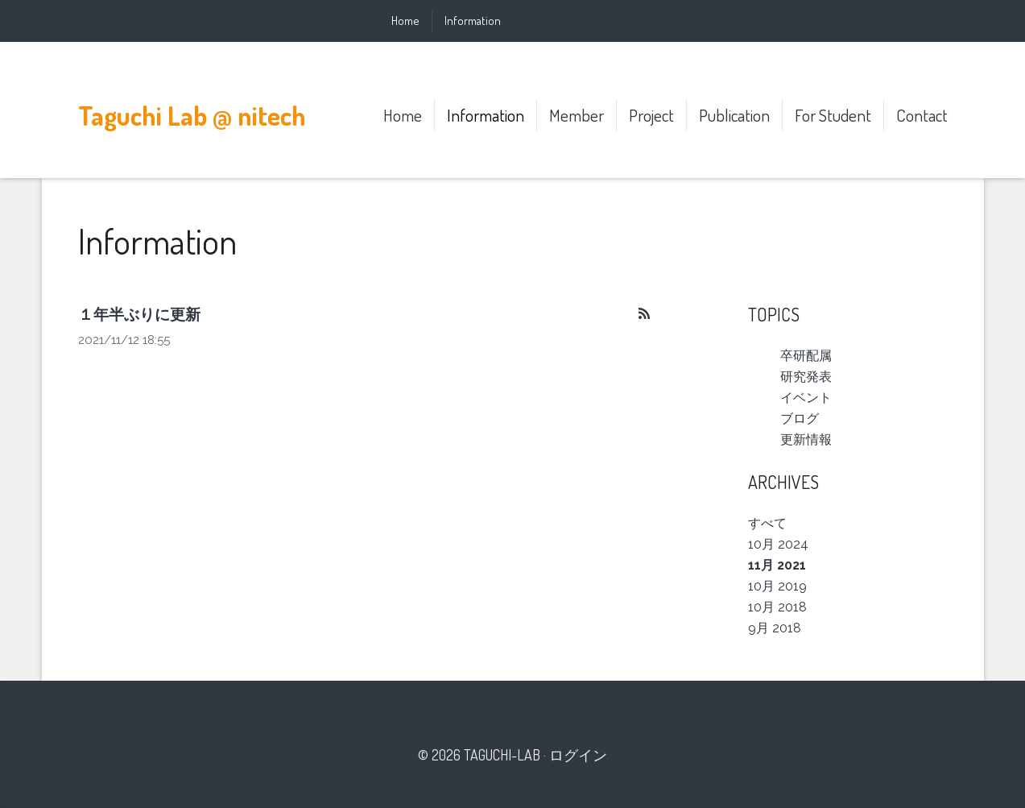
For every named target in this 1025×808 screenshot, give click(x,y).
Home (405, 20)
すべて (767, 523)
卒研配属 (806, 355)
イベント (806, 397)
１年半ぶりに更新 (139, 314)
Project (651, 115)
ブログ (799, 418)
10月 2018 (777, 607)
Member (576, 115)
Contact (922, 115)
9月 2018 (774, 628)
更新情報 (806, 439)
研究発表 (806, 376)
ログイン (578, 755)
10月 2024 (778, 544)
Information (472, 20)
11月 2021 (777, 565)
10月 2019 (777, 586)
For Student (833, 115)
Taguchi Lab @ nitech (192, 115)
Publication (734, 115)
